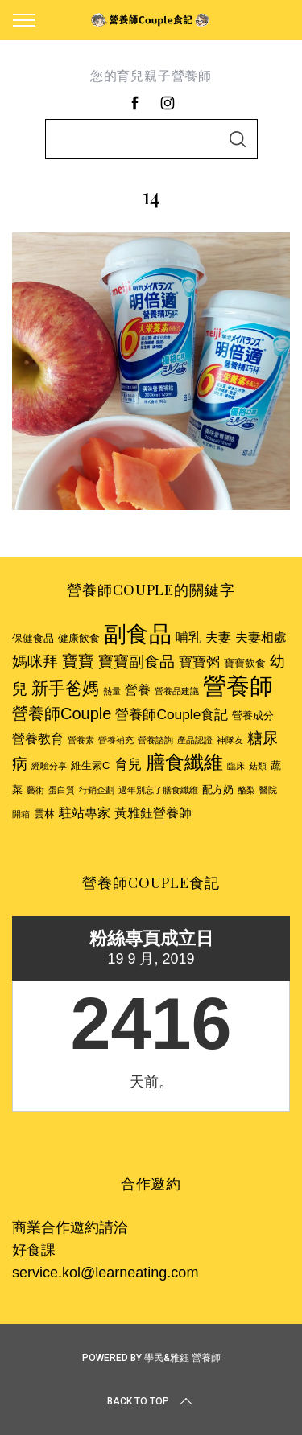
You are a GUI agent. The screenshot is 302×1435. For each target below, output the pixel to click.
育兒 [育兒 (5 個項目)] (128, 764)
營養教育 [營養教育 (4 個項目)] (38, 739)
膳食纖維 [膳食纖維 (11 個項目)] (184, 762)
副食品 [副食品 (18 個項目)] (138, 634)
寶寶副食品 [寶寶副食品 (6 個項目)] (136, 661)
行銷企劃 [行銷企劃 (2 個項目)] (96, 790)
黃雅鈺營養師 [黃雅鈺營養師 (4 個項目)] (153, 813)
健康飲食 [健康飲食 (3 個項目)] (79, 638)
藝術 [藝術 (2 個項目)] (35, 790)
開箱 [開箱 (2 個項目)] (21, 814)
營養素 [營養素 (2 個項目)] (81, 740)
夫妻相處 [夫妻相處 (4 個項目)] (261, 637)
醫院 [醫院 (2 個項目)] (268, 790)
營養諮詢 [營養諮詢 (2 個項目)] (155, 740)
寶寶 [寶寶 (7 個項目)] (78, 661)
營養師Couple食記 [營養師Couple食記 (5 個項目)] (171, 714)
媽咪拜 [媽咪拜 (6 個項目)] (35, 661)
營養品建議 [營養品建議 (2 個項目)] (177, 691)
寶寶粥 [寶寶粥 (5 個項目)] (199, 662)
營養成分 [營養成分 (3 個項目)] (253, 715)
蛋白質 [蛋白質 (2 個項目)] (61, 790)
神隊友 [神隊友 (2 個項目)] (230, 740)
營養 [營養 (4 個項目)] (138, 690)
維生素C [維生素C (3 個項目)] (90, 765)
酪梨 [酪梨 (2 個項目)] (246, 790)
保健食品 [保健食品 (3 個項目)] (33, 638)
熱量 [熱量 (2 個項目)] (112, 691)
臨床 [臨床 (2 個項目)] (236, 766)
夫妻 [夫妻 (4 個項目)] (218, 637)
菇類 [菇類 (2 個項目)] (258, 766)
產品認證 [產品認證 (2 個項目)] (195, 740)
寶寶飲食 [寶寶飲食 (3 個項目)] (245, 663)
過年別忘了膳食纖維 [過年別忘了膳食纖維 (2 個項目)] (158, 790)
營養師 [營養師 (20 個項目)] (238, 685)
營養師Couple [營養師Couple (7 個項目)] (61, 713)
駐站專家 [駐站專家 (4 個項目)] (84, 813)
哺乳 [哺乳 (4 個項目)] (188, 637)
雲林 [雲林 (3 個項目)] (44, 814)
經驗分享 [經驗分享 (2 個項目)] (49, 766)
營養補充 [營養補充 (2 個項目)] (116, 740)
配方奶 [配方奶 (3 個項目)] (218, 789)
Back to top (151, 1401)
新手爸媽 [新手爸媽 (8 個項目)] (65, 688)
